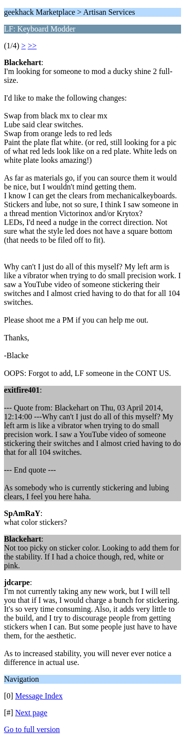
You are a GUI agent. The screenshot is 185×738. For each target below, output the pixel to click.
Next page (31, 712)
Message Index (39, 696)
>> (32, 45)
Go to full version (32, 729)
